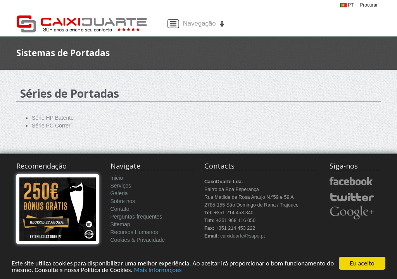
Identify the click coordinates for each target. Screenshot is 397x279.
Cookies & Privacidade (137, 240)
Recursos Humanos (134, 232)
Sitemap (120, 224)
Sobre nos (122, 201)
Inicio (116, 178)
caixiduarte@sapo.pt (242, 236)
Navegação (196, 23)
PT (347, 5)
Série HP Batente (53, 118)
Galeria (119, 193)
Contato (119, 209)
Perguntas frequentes (136, 217)
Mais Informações (158, 270)
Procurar (369, 5)
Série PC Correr (51, 125)
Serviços (120, 186)
